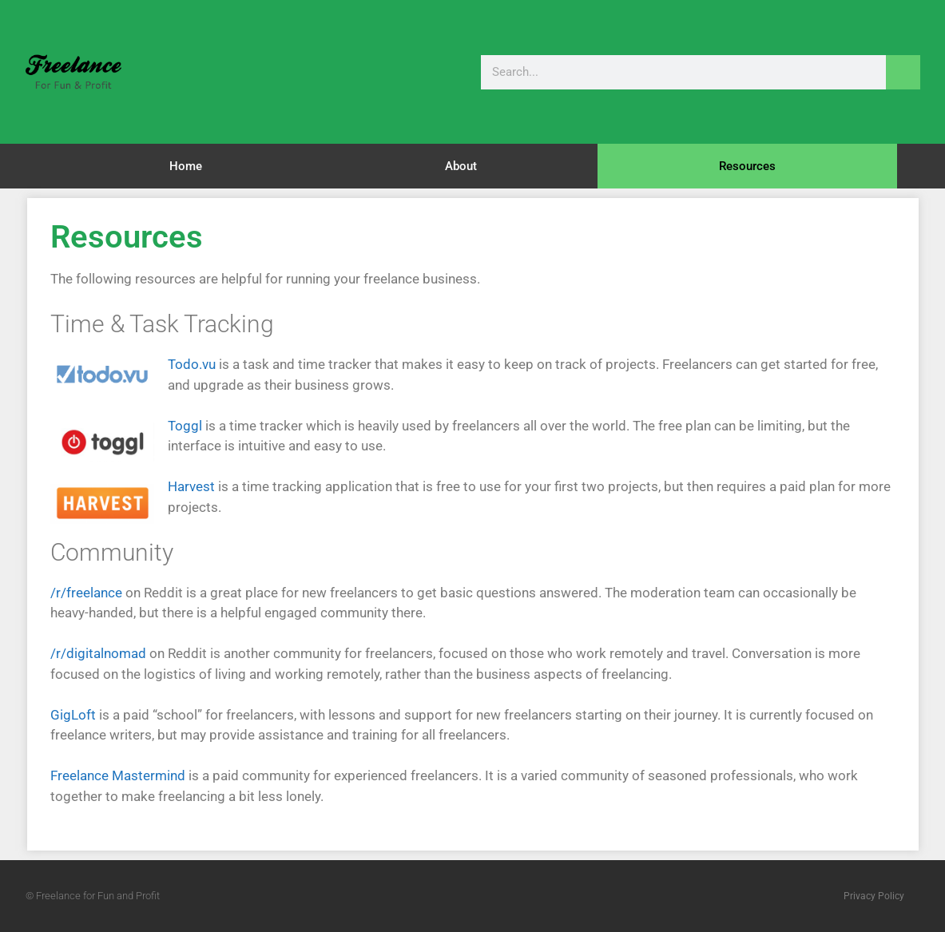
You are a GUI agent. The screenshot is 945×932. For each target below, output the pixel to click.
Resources (747, 166)
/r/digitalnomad (98, 653)
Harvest (191, 486)
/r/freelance (86, 593)
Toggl (185, 426)
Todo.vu (192, 364)
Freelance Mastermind (117, 775)
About (461, 166)
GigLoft (73, 715)
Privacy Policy (874, 896)
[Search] (903, 72)
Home (185, 166)
